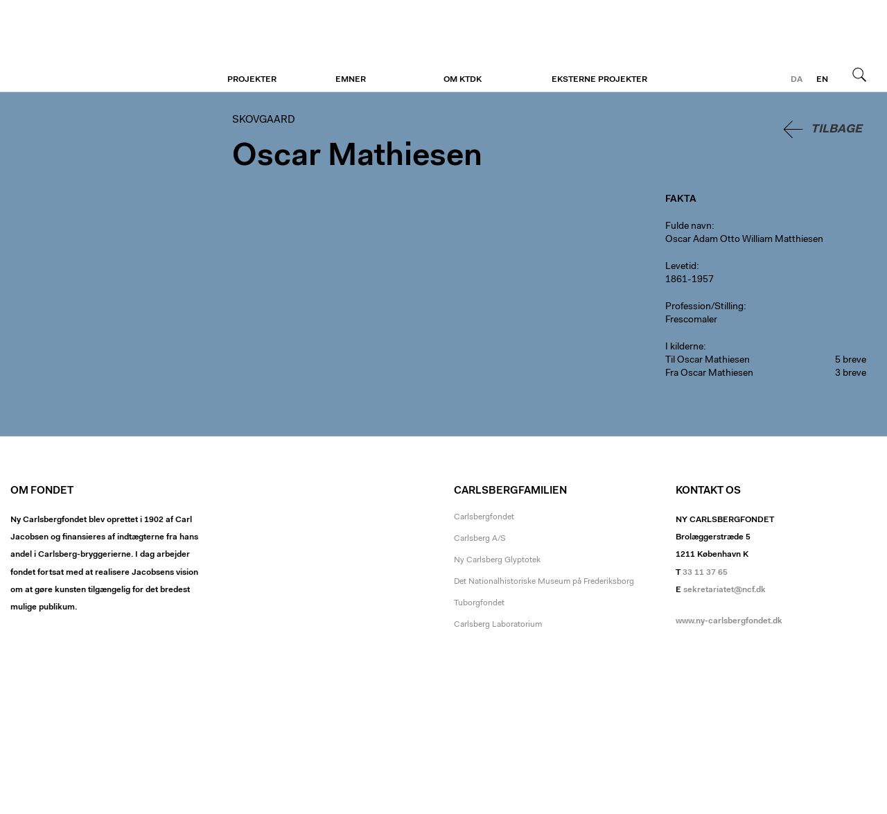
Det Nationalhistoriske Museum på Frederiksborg (544, 582)
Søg (859, 74)
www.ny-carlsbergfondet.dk (729, 621)
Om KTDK (463, 80)
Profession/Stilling (704, 307)
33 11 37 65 (705, 573)
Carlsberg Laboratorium (498, 625)
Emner (350, 80)
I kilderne (684, 347)
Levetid (680, 267)
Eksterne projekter (599, 80)
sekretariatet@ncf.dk (724, 590)
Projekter (251, 80)
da (796, 80)
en (822, 80)
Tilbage (836, 129)
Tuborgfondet (479, 603)
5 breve (850, 360)
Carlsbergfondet (484, 517)
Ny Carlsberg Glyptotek (497, 560)
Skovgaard (95, 46)
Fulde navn (688, 227)
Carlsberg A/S (480, 539)
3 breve (850, 374)
